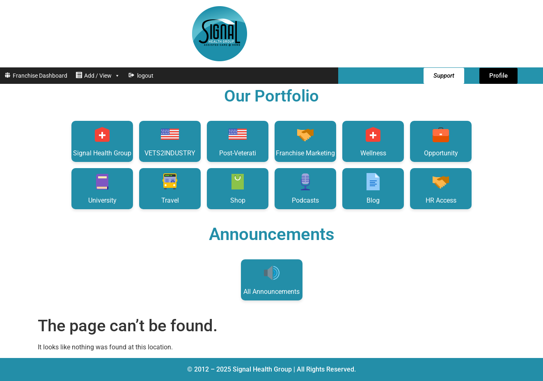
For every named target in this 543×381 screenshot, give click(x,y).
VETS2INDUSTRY (169, 141)
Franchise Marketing (305, 141)
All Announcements (271, 279)
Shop (237, 188)
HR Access (441, 188)
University (102, 188)
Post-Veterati (237, 141)
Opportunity (441, 141)
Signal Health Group (102, 141)
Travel (170, 188)
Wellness (373, 141)
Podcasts (305, 188)
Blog (373, 188)
